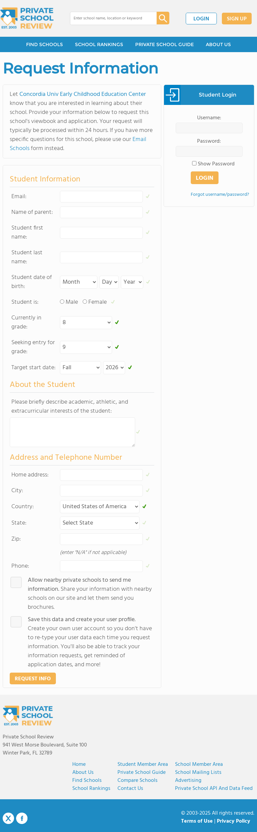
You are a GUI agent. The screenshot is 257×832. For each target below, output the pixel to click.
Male (72, 302)
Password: (209, 141)
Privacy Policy (233, 821)
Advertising (188, 781)
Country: (22, 507)
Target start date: (33, 368)
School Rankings (91, 789)
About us (83, 773)
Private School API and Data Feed (214, 789)
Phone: (20, 566)
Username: (209, 118)
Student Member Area (142, 764)
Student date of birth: (31, 282)
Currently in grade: (26, 322)
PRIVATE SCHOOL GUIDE (164, 44)
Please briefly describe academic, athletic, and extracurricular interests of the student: (69, 406)
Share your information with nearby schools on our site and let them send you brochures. (90, 594)
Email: (18, 196)
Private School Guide (141, 773)
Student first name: (27, 232)
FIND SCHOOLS (44, 44)
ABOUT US (218, 44)
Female (97, 302)
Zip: (16, 539)
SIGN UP (237, 19)
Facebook (21, 818)
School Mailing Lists (198, 773)
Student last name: (26, 257)
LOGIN (201, 19)
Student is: (24, 302)
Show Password (216, 164)
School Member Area (199, 764)
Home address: (30, 475)
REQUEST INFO (33, 679)
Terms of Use (197, 821)
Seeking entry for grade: (33, 347)
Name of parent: (32, 212)
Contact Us (130, 789)
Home (79, 764)
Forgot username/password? (220, 194)
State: (18, 523)
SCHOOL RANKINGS (99, 44)
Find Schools (87, 781)
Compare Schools (137, 781)
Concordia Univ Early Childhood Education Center (82, 94)
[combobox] (108, 18)
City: (17, 491)
